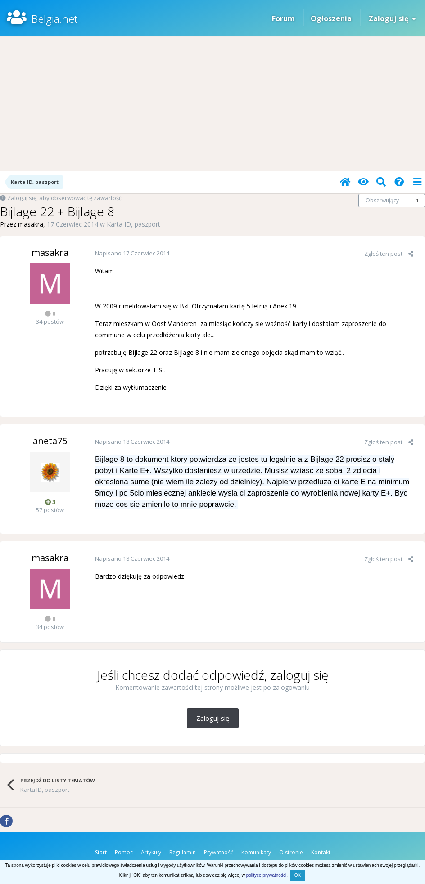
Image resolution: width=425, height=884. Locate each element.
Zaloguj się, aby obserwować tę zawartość (64, 198)
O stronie (291, 852)
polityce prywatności (266, 875)
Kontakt (320, 852)
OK (297, 875)
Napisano (132, 253)
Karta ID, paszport (133, 224)
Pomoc (124, 852)
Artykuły (151, 852)
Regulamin (182, 852)
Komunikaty (256, 852)
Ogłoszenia (331, 18)
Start (101, 852)
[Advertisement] (212, 103)
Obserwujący (382, 200)
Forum (283, 18)
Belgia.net (54, 18)
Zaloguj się (392, 18)
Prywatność (218, 852)
